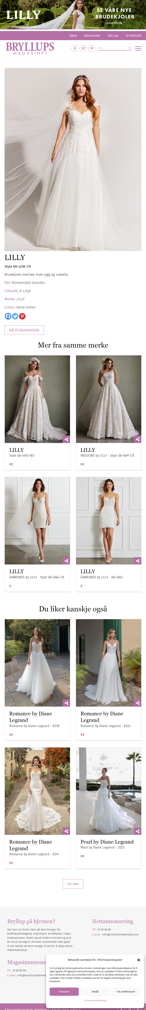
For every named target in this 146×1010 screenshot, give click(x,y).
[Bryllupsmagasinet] (30, 48)
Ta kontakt (133, 36)
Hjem (73, 36)
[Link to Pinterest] (91, 48)
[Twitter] (15, 316)
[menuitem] (73, 35)
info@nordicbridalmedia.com (120, 934)
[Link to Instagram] (83, 48)
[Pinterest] (22, 316)
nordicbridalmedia (36, 975)
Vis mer (73, 884)
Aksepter (64, 991)
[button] (139, 960)
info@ (21, 975)
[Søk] (114, 48)
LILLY (16, 450)
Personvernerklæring (95, 1000)
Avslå (95, 991)
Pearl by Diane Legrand (107, 842)
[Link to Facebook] (74, 48)
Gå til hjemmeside (24, 330)
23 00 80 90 (104, 929)
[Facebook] (8, 316)
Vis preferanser (126, 991)
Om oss (113, 36)
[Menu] (136, 48)
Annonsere (92, 36)
